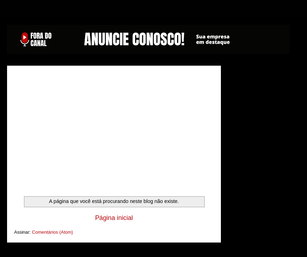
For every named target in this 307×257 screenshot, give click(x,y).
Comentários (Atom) (52, 232)
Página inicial (114, 217)
